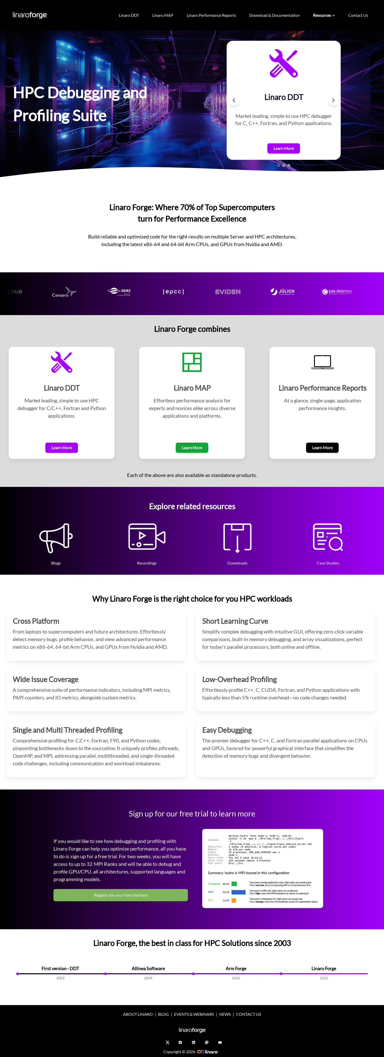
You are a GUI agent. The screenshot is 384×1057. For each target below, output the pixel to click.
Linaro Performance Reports (211, 15)
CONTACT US (248, 1014)
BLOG (163, 1014)
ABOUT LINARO (138, 1014)
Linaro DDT (129, 15)
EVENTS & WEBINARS (194, 1014)
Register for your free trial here (120, 895)
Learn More (283, 148)
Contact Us (358, 15)
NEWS (225, 1014)
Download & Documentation (274, 15)
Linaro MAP (162, 15)
